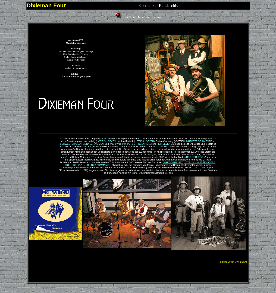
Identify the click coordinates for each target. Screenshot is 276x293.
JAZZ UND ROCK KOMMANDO (94, 165)
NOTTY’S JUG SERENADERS (199, 162)
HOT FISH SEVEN (106, 141)
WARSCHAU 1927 (173, 162)
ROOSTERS (70, 165)
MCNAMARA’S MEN (93, 144)
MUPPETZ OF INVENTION (200, 141)
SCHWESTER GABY (70, 144)
